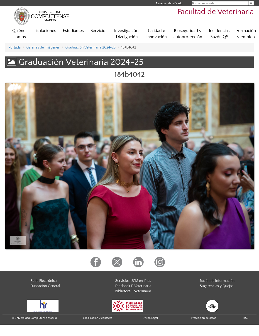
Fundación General (45, 286)
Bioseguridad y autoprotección (187, 33)
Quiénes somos (19, 33)
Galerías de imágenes (43, 47)
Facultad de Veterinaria (216, 12)
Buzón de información (217, 281)
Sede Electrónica (44, 281)
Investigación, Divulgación (126, 33)
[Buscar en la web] (251, 3)
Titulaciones (45, 30)
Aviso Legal (151, 317)
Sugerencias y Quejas (216, 286)
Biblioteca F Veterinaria (133, 291)
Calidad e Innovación (156, 33)
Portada (15, 47)
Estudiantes (73, 30)
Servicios (98, 30)
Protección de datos (203, 317)
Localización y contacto (97, 317)
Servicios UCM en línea (133, 281)
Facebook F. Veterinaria (133, 286)
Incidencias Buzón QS (219, 33)
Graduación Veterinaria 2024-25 (90, 47)
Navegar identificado (169, 3)
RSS (245, 317)
